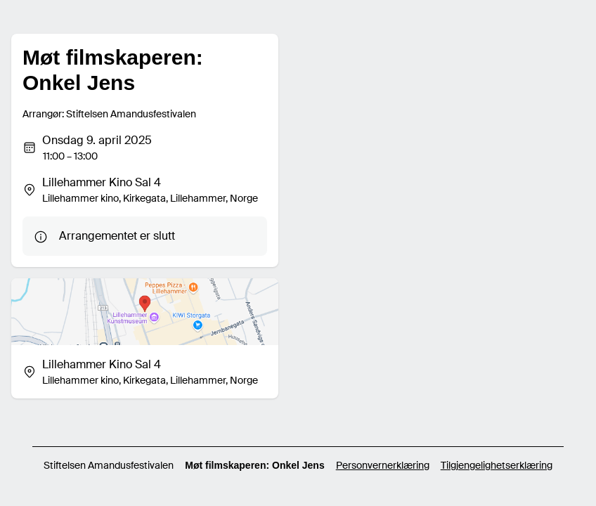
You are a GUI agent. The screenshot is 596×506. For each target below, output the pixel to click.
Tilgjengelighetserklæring (496, 465)
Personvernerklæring (382, 465)
